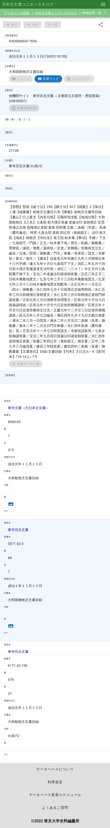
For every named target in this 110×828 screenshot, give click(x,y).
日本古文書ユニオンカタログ (56, 13)
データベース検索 (17, 13)
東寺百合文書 (18, 530)
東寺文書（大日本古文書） (28, 408)
